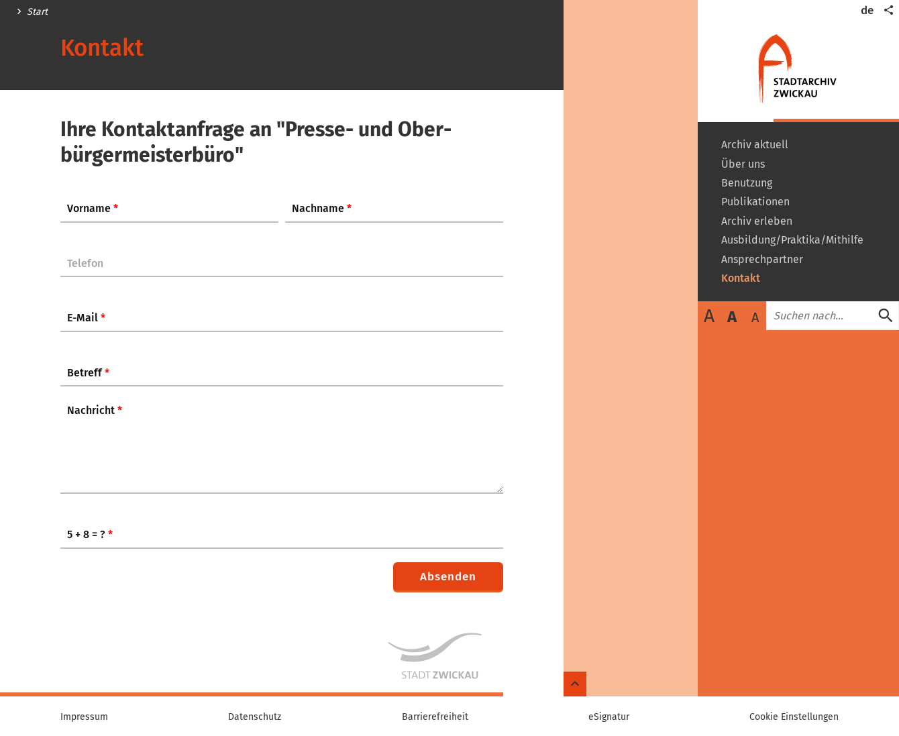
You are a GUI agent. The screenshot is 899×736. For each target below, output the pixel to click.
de (867, 10)
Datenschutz (254, 717)
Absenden (448, 577)
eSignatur (608, 717)
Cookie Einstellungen (794, 717)
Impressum (84, 717)
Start (37, 12)
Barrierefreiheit (435, 717)
